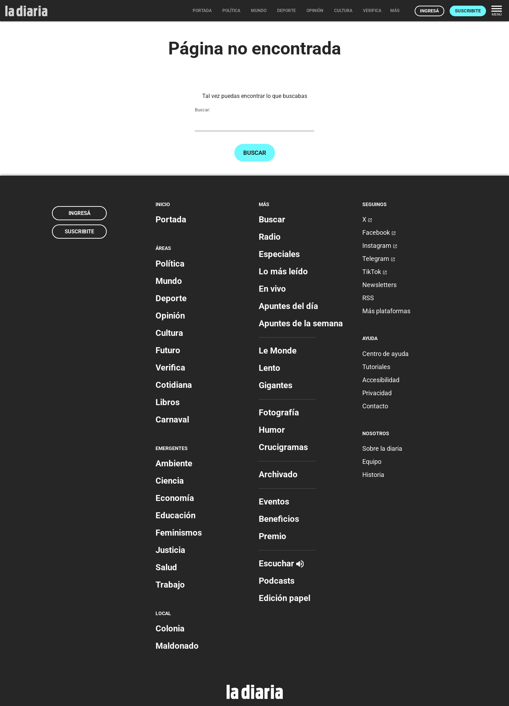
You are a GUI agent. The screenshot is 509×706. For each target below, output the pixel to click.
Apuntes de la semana (301, 323)
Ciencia (170, 481)
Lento (269, 368)
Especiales (279, 254)
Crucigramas (283, 447)
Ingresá (429, 10)
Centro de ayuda (385, 353)
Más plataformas (386, 311)
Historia (373, 474)
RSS (368, 298)
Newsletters (379, 284)
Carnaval (172, 420)
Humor (272, 430)
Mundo (169, 281)
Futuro (168, 350)
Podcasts (276, 581)
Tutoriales (376, 366)
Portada (171, 219)
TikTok (374, 271)
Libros (168, 402)
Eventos (274, 502)
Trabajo (170, 585)
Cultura (169, 333)
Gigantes (275, 385)
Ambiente (174, 463)
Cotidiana (174, 385)
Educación (175, 515)
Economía (175, 498)
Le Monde (278, 351)
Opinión (170, 316)
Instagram (379, 245)
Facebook (379, 232)
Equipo (371, 461)
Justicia (170, 550)
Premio (272, 536)
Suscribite (468, 10)
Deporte (171, 298)
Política (170, 264)
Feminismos (179, 533)
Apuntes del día (288, 306)
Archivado (278, 474)
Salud (166, 567)
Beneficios (279, 519)
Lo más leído (283, 271)
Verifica (170, 368)
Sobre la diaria (382, 448)
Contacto (375, 406)
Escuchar (281, 563)
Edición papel (284, 598)
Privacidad (377, 393)
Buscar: (202, 109)
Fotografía (279, 413)
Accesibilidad (380, 380)
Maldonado (177, 646)
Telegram (378, 258)
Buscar (254, 152)
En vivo (272, 289)
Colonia (170, 629)
